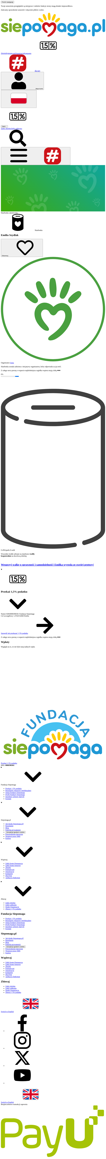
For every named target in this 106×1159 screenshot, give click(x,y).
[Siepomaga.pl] (53, 36)
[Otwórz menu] (35, 156)
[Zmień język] (19, 99)
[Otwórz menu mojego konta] (22, 81)
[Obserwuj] (22, 248)
